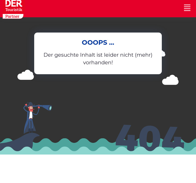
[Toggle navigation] (187, 7)
